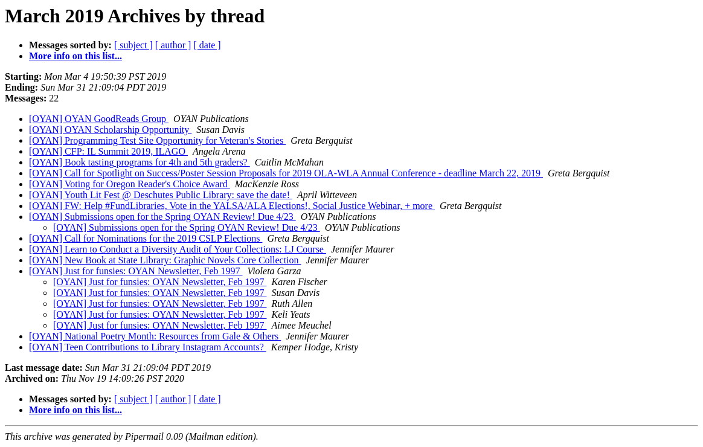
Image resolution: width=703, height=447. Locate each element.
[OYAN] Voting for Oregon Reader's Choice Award (129, 184)
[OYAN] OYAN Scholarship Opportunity (110, 129)
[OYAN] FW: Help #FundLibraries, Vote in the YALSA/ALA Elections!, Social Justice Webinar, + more (232, 206)
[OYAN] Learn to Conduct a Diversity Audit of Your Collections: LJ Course (177, 249)
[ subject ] (133, 45)
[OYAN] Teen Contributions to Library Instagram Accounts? (147, 347)
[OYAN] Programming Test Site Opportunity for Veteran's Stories (157, 140)
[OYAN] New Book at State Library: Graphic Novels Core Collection (165, 260)
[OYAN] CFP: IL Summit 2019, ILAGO (108, 151)
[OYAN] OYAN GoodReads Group (99, 119)
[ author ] (173, 45)
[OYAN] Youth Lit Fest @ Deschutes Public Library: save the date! (160, 195)
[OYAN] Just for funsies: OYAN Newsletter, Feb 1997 (136, 271)
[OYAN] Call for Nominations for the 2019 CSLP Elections (145, 238)
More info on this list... (75, 56)
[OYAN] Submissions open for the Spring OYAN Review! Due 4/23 (162, 216)
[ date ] (206, 45)
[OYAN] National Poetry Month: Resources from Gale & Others (155, 336)
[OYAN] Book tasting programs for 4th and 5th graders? (139, 162)
